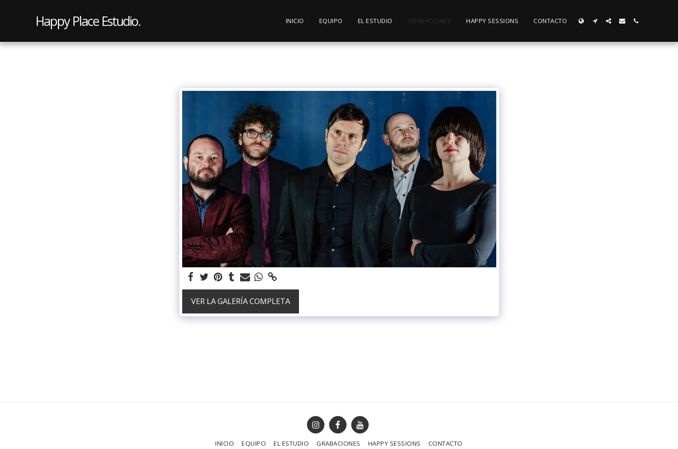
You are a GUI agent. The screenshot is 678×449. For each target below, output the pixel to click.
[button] (595, 21)
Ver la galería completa (240, 301)
